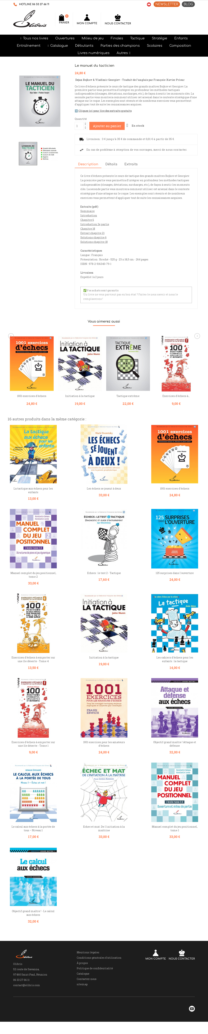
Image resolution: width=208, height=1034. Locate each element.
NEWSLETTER (166, 4)
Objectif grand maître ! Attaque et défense (174, 756)
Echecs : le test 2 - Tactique (104, 585)
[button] (123, 65)
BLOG (188, 4)
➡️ (103, 123)
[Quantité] (79, 138)
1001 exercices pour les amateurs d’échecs (104, 756)
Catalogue (83, 986)
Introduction (88, 227)
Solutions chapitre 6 (93, 249)
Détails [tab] (111, 176)
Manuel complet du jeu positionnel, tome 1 (175, 840)
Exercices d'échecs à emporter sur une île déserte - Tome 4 (33, 671)
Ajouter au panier (107, 138)
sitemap (82, 996)
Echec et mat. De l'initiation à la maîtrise (104, 840)
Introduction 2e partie (94, 236)
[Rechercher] (83, 19)
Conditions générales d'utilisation (99, 970)
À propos (82, 975)
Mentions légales (88, 964)
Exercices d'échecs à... (176, 408)
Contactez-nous (86, 991)
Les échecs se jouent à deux (104, 501)
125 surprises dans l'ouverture (175, 585)
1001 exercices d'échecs (31, 408)
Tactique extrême (128, 408)
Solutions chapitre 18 (94, 254)
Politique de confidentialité (95, 980)
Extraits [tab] (131, 176)
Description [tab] (88, 176)
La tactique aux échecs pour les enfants (33, 502)
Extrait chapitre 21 (92, 245)
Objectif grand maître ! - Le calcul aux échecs (33, 925)
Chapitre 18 (87, 241)
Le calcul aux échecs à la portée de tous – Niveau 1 (33, 840)
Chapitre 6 (87, 232)
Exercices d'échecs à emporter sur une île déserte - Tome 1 (33, 756)
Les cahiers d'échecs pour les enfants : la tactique (174, 671)
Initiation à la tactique (80, 408)
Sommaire (87, 223)
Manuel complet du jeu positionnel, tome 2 (33, 587)
